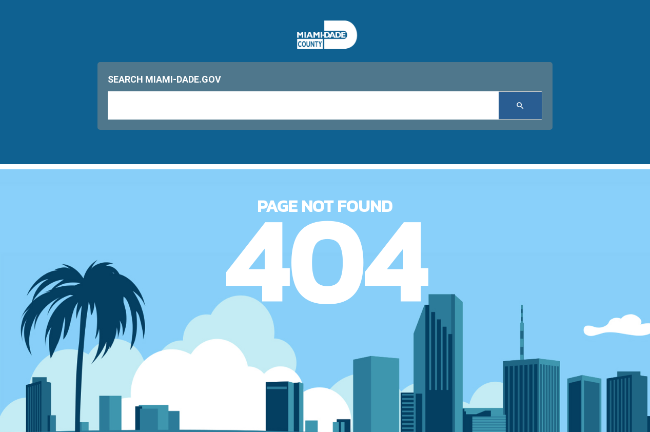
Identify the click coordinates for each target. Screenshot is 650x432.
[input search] (303, 105)
